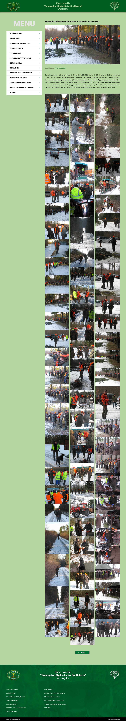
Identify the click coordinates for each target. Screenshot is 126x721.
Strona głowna (16, 33)
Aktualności (15, 38)
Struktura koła (16, 48)
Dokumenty (14, 68)
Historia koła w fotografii (20, 58)
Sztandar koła (16, 63)
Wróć (81, 652)
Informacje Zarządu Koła (20, 43)
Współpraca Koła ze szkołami (22, 88)
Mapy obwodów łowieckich (20, 83)
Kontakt (13, 93)
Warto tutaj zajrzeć (18, 78)
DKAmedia (117, 719)
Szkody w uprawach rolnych (21, 73)
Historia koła (15, 53)
